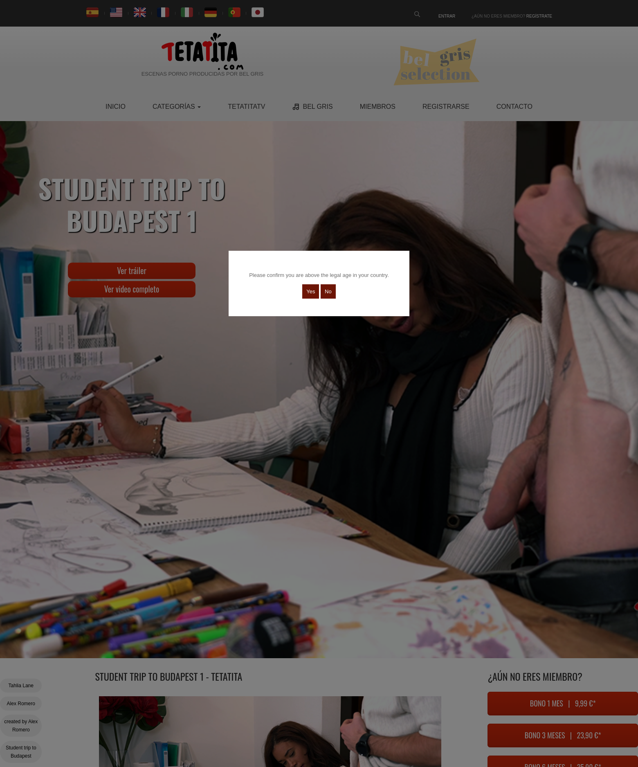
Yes (310, 291)
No (328, 291)
